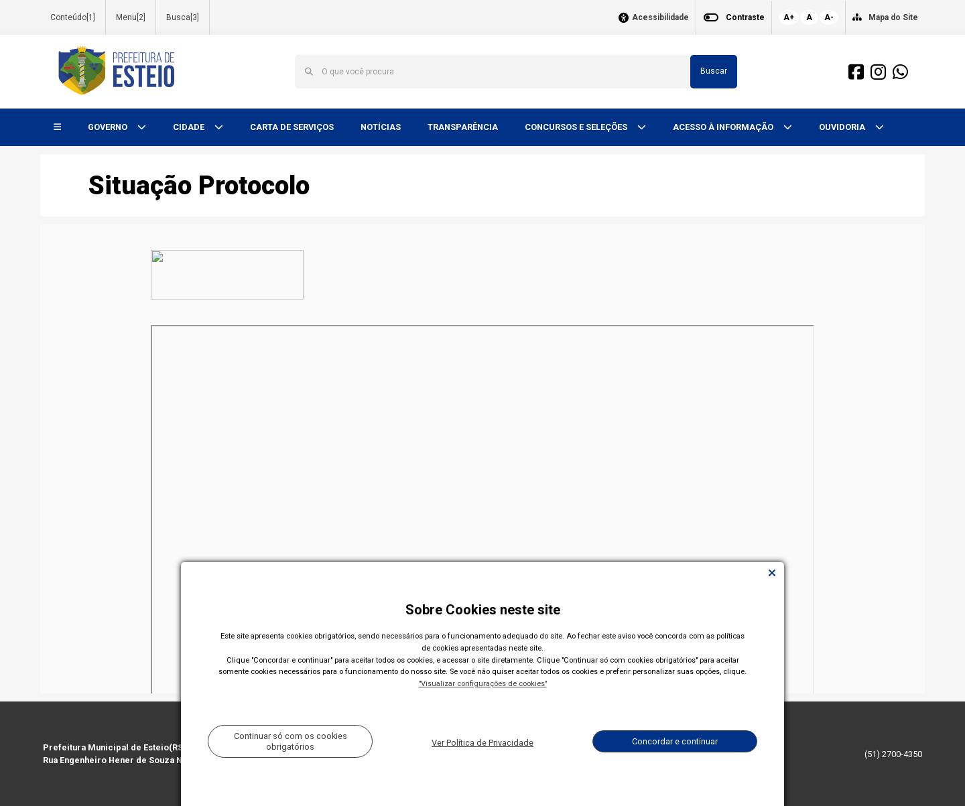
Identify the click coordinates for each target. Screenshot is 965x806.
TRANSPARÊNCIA (463, 127)
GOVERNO (108, 127)
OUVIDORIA (843, 127)
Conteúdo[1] (72, 17)
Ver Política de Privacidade (482, 743)
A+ (788, 17)
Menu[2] (130, 17)
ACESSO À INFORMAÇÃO (724, 127)
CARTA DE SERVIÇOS (292, 127)
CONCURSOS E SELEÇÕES (577, 127)
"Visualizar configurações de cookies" (483, 683)
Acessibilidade (660, 17)
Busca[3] (182, 17)
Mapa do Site (893, 17)
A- (829, 17)
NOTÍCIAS (381, 127)
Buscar (713, 71)
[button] (57, 127)
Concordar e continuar (675, 741)
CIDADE (189, 127)
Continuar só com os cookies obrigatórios (290, 741)
